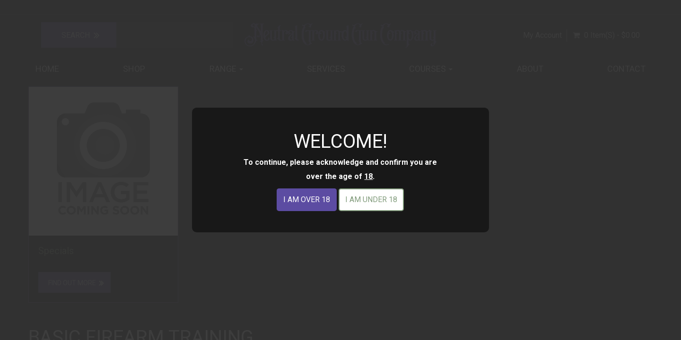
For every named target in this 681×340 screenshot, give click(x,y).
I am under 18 (371, 199)
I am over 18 (306, 199)
